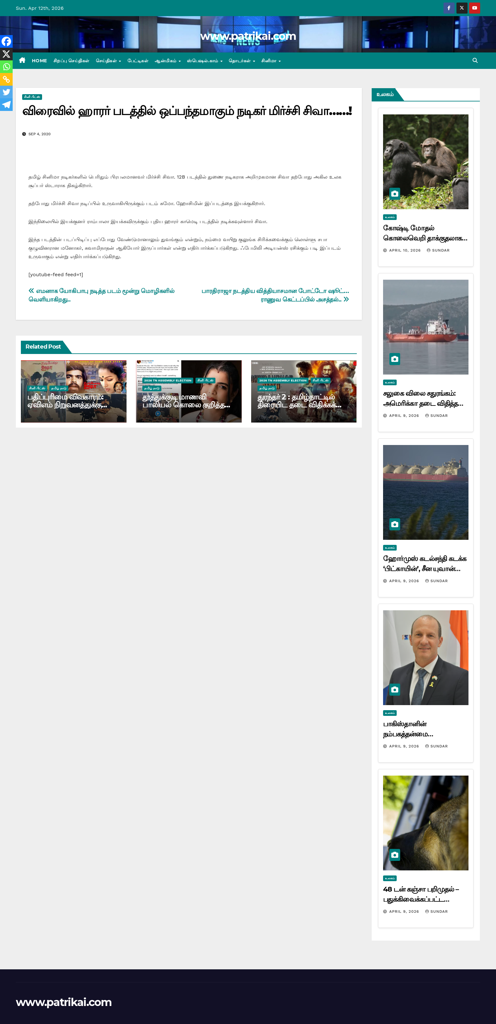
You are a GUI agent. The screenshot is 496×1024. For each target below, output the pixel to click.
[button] (475, 61)
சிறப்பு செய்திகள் (71, 61)
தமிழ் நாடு (58, 388)
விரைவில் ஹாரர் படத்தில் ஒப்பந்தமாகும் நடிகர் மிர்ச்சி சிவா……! (186, 110)
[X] (6, 54)
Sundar (438, 250)
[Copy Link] (6, 79)
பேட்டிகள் (138, 61)
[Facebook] (6, 41)
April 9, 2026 (404, 415)
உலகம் (390, 217)
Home (39, 61)
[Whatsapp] (6, 66)
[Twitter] (6, 92)
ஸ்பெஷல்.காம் (203, 61)
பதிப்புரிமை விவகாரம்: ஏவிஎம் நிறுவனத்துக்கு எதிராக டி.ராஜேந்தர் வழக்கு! (72, 404)
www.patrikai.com (248, 36)
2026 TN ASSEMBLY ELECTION (167, 380)
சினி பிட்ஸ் (32, 97)
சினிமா (269, 61)
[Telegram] (6, 104)
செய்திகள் (107, 61)
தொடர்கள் (240, 61)
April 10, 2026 (405, 250)
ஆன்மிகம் (166, 61)
